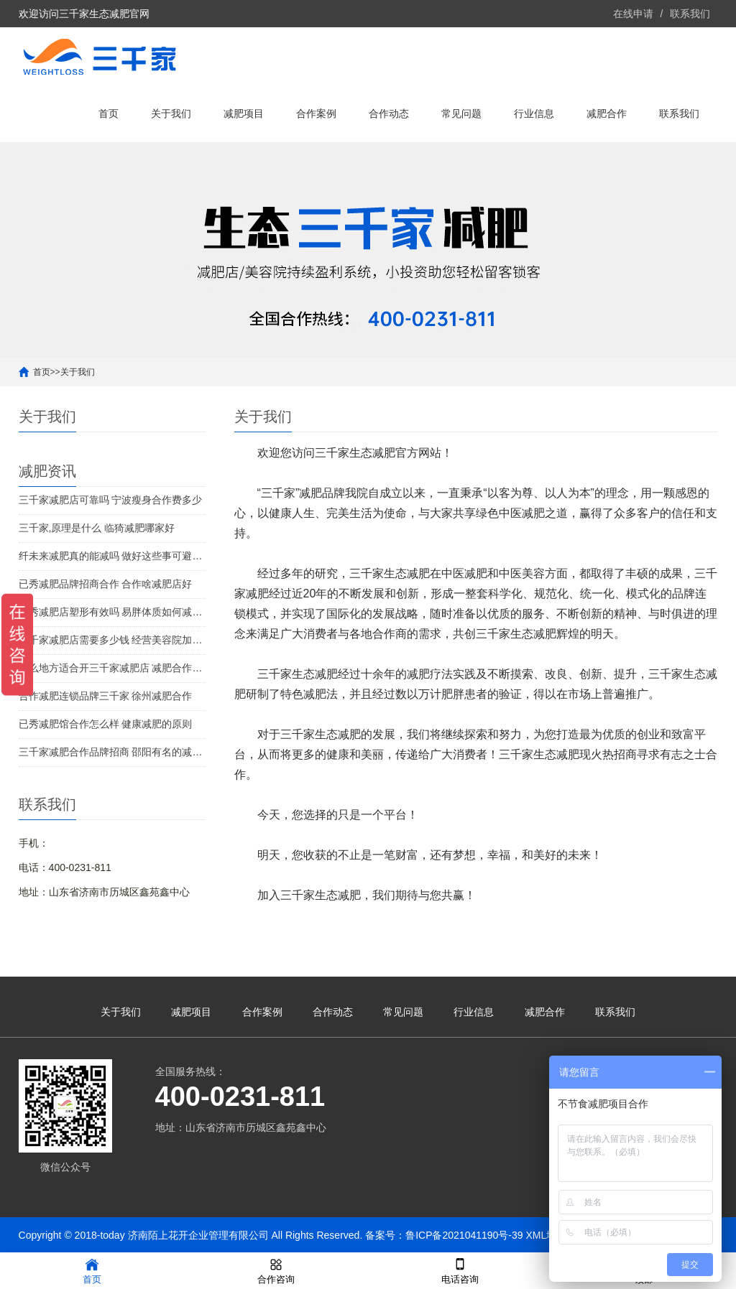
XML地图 (545, 1235)
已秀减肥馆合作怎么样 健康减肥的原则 (106, 724)
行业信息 (534, 113)
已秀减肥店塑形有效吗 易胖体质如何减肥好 (112, 612)
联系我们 (690, 13)
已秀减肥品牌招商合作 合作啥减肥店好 (106, 584)
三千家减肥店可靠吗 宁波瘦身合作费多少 (111, 500)
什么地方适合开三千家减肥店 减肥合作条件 (112, 668)
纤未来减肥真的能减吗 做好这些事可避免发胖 (112, 556)
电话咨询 (460, 1270)
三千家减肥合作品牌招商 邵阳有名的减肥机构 (112, 752)
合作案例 (316, 113)
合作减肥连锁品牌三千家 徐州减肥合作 (106, 696)
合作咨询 (276, 1270)
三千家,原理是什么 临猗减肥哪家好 (97, 528)
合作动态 (389, 113)
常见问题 (461, 113)
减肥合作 (606, 113)
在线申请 (633, 13)
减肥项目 (244, 113)
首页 (108, 113)
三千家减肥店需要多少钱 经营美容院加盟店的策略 (112, 640)
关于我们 (171, 113)
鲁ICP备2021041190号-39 (464, 1235)
